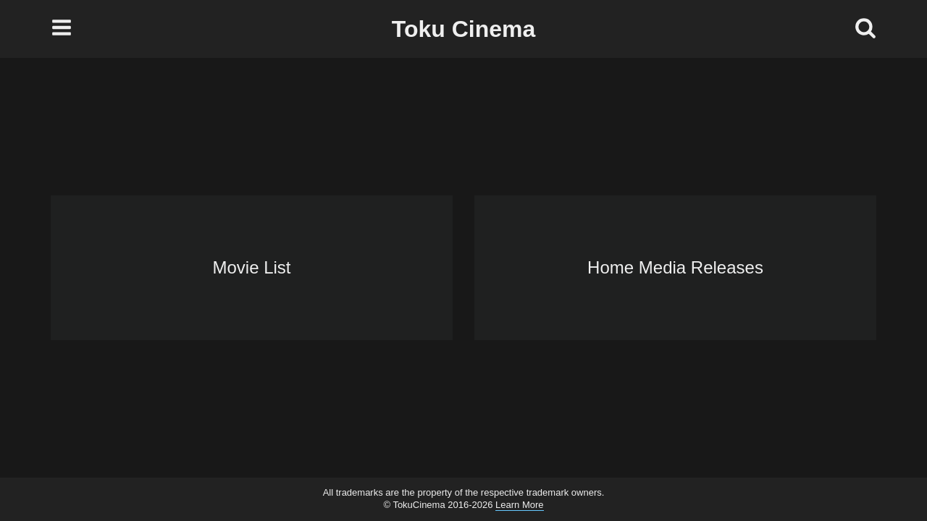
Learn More (519, 504)
